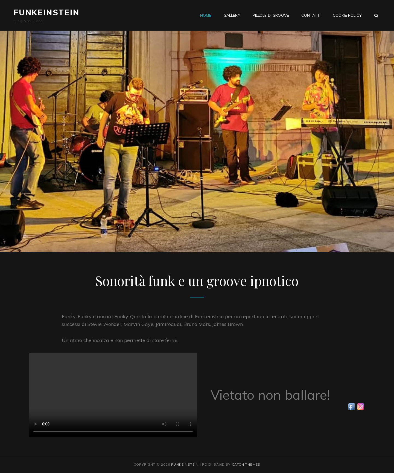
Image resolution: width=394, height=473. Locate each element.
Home (205, 15)
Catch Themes (246, 464)
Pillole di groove (271, 15)
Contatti (310, 15)
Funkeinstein (47, 12)
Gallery (232, 15)
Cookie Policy (347, 15)
